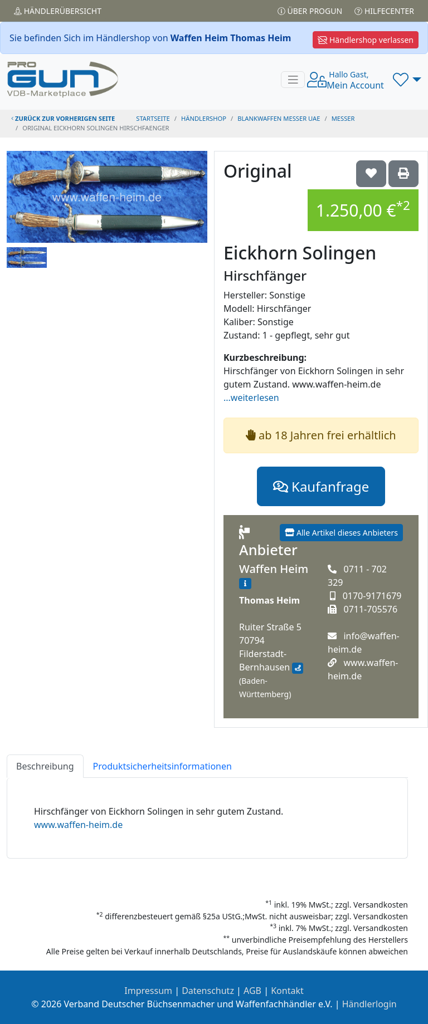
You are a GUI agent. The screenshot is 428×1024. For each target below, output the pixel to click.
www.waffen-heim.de (78, 825)
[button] (407, 79)
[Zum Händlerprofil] (245, 583)
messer (343, 118)
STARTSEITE (153, 118)
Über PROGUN (310, 11)
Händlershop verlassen (366, 40)
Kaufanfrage (321, 486)
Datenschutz (208, 990)
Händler (57, 11)
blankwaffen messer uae (278, 118)
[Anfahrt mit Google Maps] (297, 668)
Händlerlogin (369, 1004)
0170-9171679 (372, 596)
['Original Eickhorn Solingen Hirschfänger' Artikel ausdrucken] (403, 173)
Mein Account (355, 80)
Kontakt (287, 990)
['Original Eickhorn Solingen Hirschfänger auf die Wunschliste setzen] (371, 173)
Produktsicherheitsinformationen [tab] (162, 766)
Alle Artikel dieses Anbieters (341, 532)
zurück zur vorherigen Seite (63, 118)
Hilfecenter (384, 11)
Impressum (148, 990)
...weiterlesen (251, 397)
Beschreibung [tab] (45, 766)
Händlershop (203, 118)
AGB (252, 990)
